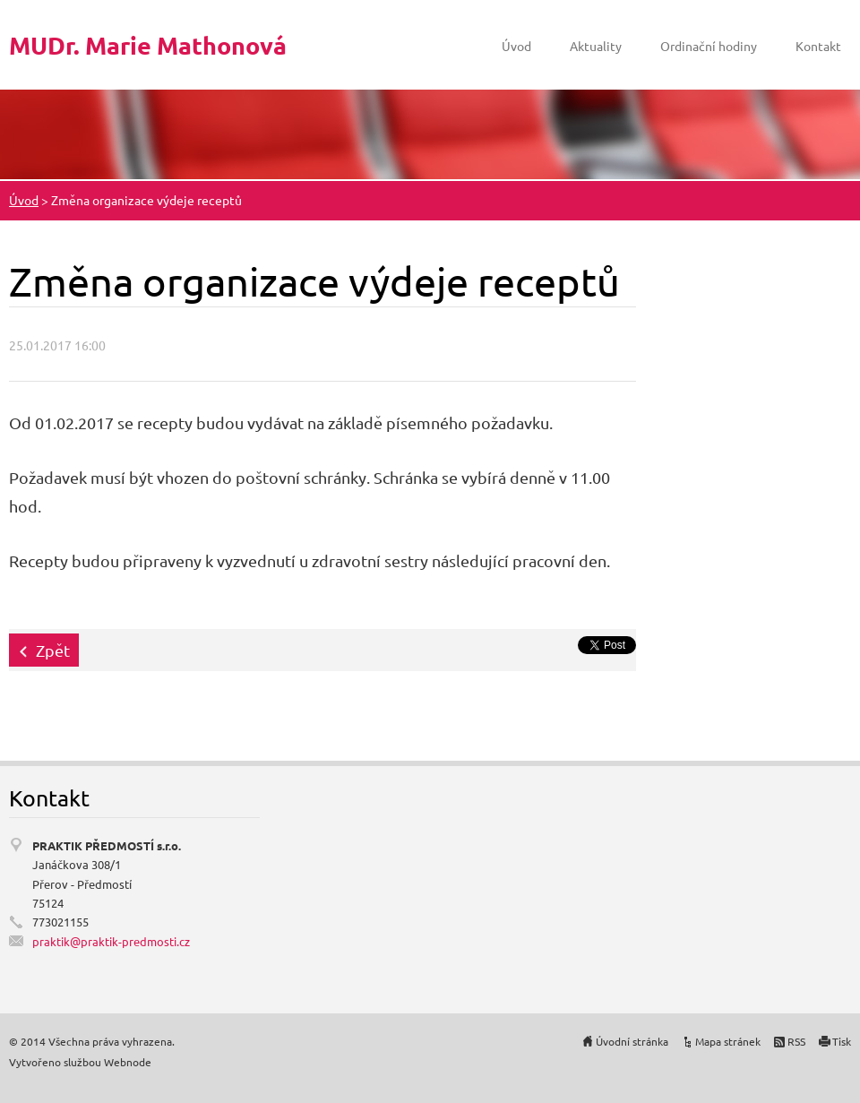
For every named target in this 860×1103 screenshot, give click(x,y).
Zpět (53, 650)
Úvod (516, 46)
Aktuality (596, 46)
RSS (796, 1041)
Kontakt (818, 46)
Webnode (127, 1062)
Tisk (841, 1041)
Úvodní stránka (632, 1041)
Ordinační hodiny (708, 46)
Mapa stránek (728, 1041)
